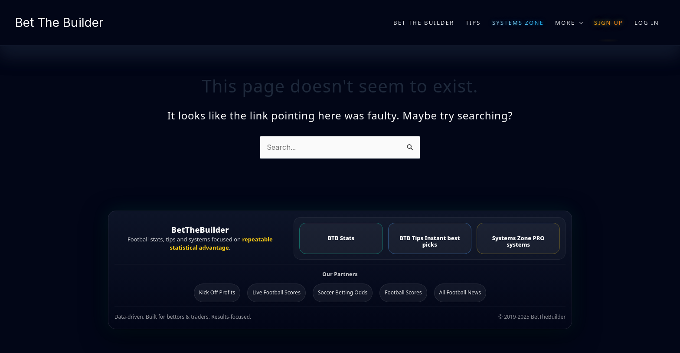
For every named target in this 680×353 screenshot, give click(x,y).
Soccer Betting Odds (342, 292)
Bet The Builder (59, 22)
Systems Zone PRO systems (518, 241)
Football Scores (403, 292)
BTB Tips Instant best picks (429, 241)
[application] (579, 22)
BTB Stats (340, 238)
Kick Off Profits (217, 292)
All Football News (460, 292)
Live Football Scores (276, 292)
